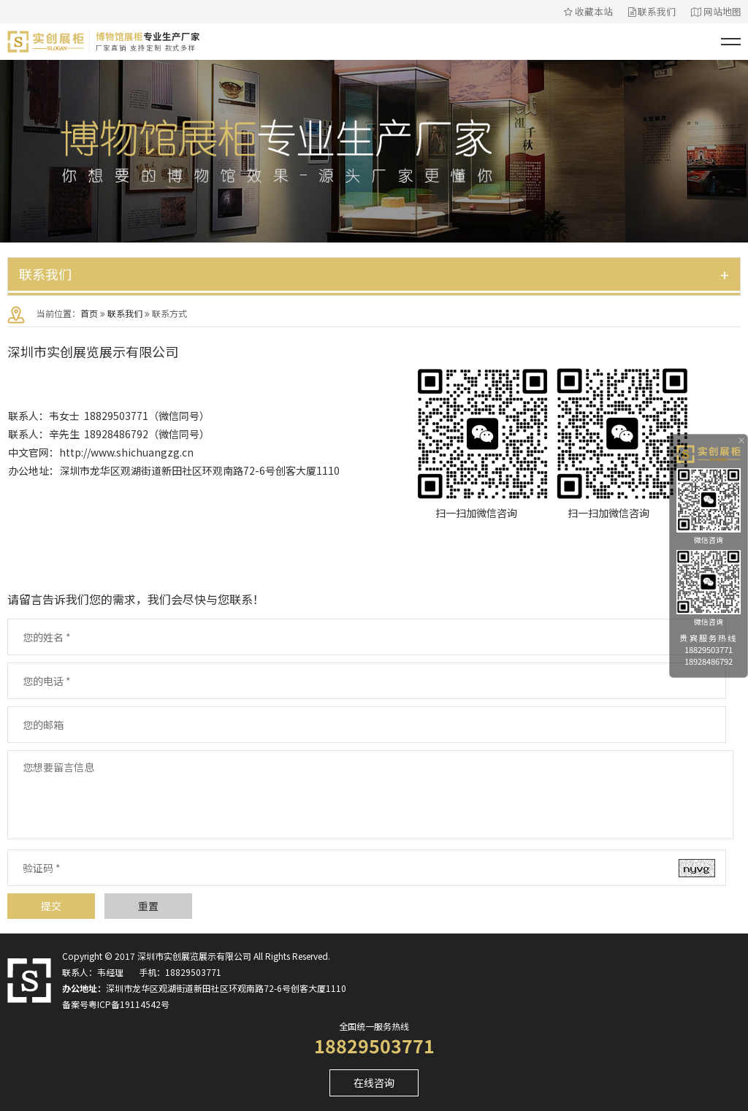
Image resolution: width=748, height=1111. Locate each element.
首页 (89, 313)
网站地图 (716, 11)
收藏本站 (588, 11)
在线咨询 (374, 1082)
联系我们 (652, 11)
